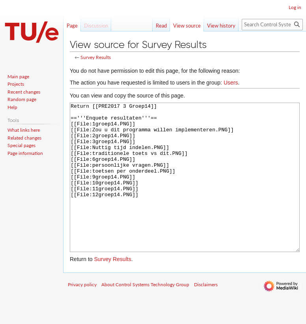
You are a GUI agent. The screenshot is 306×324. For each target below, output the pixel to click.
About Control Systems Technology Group (145, 314)
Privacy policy (82, 314)
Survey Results (95, 57)
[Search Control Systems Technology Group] (272, 24)
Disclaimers (206, 314)
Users (231, 82)
